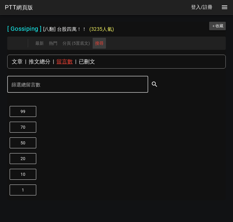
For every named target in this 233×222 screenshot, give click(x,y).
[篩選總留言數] (73, 85)
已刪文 (87, 61)
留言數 (64, 61)
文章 (17, 61)
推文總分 (39, 61)
